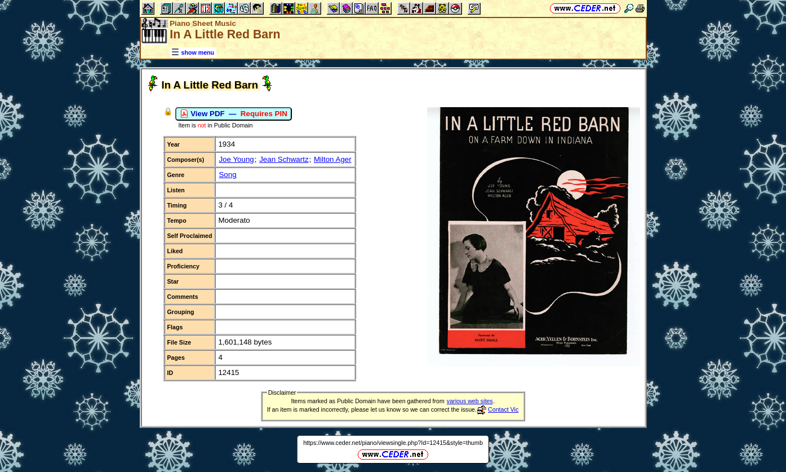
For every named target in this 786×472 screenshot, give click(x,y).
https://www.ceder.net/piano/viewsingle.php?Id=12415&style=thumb (393, 442)
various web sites (470, 401)
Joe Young (236, 159)
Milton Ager (333, 159)
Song (227, 174)
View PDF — (233, 113)
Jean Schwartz (283, 159)
